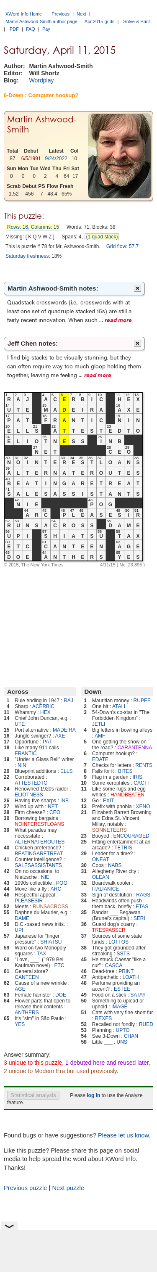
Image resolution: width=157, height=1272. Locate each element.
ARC (56, 889)
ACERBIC (43, 706)
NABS (115, 865)
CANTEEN (27, 977)
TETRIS (123, 848)
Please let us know (123, 1135)
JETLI (98, 724)
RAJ (68, 700)
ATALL (119, 706)
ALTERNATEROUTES (39, 842)
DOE (60, 995)
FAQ (30, 29)
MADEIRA (64, 730)
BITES (125, 771)
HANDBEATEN (127, 795)
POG (61, 883)
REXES (103, 1018)
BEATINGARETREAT (39, 854)
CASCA (113, 965)
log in (93, 1095)
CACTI (141, 783)
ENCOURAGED (131, 836)
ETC (59, 965)
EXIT (108, 801)
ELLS (66, 771)
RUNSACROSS (50, 907)
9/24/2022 (56, 158)
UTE (20, 724)
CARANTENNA (135, 748)
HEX (45, 712)
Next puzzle (68, 1188)
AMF (100, 736)
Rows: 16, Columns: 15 (33, 227)
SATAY (138, 995)
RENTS (143, 765)
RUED (146, 1024)
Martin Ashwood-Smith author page (41, 21)
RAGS (143, 895)
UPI (19, 930)
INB (64, 801)
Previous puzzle (25, 1188)
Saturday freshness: (27, 256)
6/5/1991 (31, 158)
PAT (47, 742)
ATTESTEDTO (31, 783)
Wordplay (41, 80)
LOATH (131, 977)
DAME (22, 918)
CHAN (131, 1036)
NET (53, 806)
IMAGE (119, 1007)
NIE (45, 877)
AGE (20, 989)
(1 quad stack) (102, 237)
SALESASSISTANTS (38, 865)
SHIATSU (51, 942)
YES (20, 1024)
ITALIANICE (105, 889)
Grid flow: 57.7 (122, 246)
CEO (54, 812)
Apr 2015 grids (100, 21)
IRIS (137, 777)
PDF (14, 29)
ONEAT (100, 859)
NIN (22, 765)
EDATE (100, 759)
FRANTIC (25, 753)
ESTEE (122, 989)
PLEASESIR (29, 901)
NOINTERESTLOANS (39, 824)
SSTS (123, 954)
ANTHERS (27, 1012)
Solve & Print (136, 21)
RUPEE (142, 700)
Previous (60, 13)
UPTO (123, 1030)
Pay (46, 29)
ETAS (142, 907)
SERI (139, 918)
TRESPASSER (109, 930)
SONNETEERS (109, 830)
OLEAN (100, 877)
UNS (122, 1042)
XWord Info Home (23, 13)
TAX (41, 954)
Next (81, 13)
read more (118, 319)
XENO (143, 806)
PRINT (126, 971)
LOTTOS (118, 942)
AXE (60, 736)
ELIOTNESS (29, 795)
